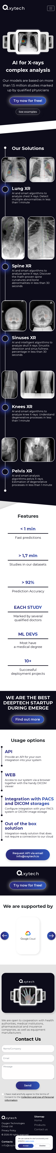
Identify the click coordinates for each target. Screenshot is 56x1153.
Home (38, 1120)
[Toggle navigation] (51, 8)
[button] (5, 936)
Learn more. (29, 1141)
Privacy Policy (9, 1130)
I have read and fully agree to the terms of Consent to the (29, 1097)
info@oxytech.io (11, 1145)
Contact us (41, 1129)
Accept (26, 1146)
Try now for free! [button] (27, 101)
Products (39, 1124)
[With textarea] (28, 1071)
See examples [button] (28, 111)
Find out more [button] (27, 719)
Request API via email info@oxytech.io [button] (28, 855)
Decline (42, 1146)
